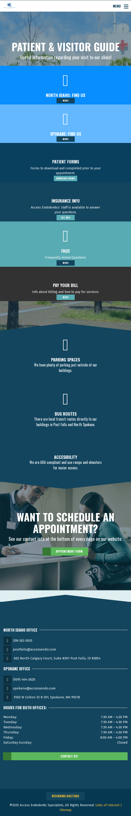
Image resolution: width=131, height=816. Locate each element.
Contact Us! (40, 756)
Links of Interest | (108, 805)
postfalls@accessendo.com (34, 649)
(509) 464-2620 (24, 679)
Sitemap (66, 810)
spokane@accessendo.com (34, 688)
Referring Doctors (65, 796)
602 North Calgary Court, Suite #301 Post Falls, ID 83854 (57, 658)
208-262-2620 (22, 640)
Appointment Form (63, 551)
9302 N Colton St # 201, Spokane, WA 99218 (47, 697)
